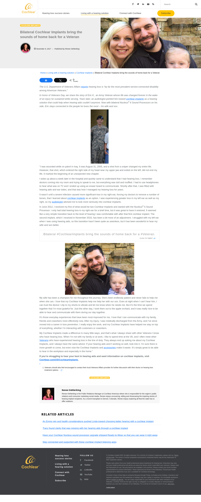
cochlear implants (76, 198)
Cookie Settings (110, 487)
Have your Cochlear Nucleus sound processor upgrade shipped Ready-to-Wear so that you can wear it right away (100, 435)
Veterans (44, 340)
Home (43, 73)
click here (171, 484)
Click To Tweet (146, 238)
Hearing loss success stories (55, 13)
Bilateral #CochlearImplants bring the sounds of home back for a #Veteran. (99, 234)
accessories (110, 347)
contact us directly (117, 479)
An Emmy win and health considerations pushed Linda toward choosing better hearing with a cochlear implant (98, 421)
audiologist (57, 202)
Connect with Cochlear (130, 13)
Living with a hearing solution (95, 13)
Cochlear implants (84, 73)
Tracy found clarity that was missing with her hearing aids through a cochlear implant (85, 428)
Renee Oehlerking (72, 49)
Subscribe (166, 13)
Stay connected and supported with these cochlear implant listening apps (79, 442)
